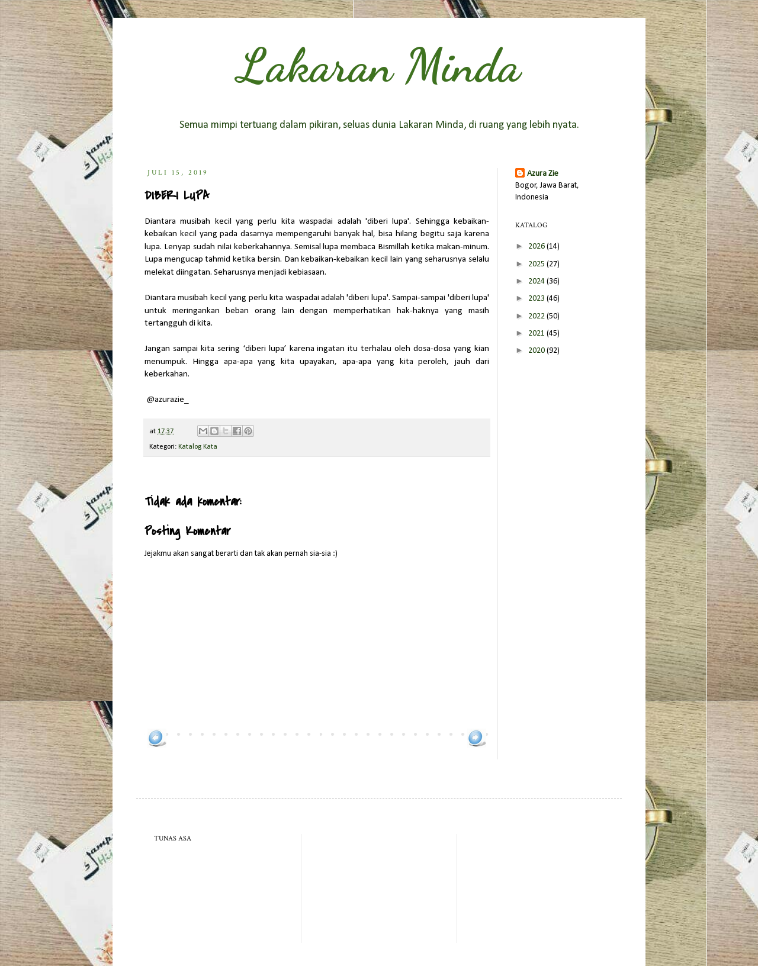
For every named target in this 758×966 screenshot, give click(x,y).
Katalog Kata (197, 446)
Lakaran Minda (379, 65)
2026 (537, 246)
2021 (537, 333)
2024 (537, 281)
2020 (537, 350)
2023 (537, 298)
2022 (537, 316)
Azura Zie (542, 173)
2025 (537, 264)
